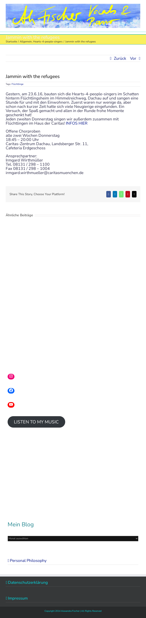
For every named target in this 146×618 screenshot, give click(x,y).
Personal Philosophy (28, 560)
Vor (133, 58)
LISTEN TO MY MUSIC (36, 422)
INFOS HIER (76, 123)
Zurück (120, 58)
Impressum (18, 598)
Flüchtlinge (17, 84)
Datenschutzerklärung (28, 582)
